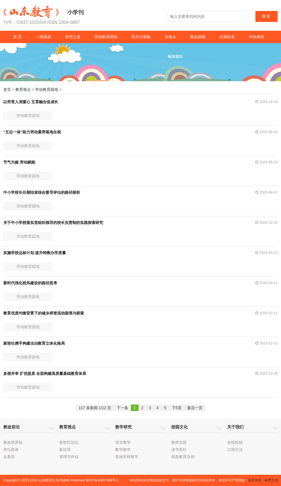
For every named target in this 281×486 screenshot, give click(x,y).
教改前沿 (11, 427)
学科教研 (256, 37)
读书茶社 (179, 449)
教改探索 (198, 37)
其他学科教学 (126, 456)
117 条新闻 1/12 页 (94, 408)
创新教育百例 (182, 456)
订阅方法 (235, 449)
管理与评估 (68, 456)
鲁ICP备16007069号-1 (102, 480)
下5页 (177, 408)
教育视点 (23, 89)
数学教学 (123, 449)
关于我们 (235, 427)
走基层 (9, 456)
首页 (7, 89)
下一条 (122, 408)
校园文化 (179, 427)
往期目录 (227, 37)
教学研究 (123, 427)
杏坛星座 (11, 449)
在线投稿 (235, 442)
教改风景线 (13, 442)
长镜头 (170, 37)
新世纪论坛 (68, 442)
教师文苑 (179, 442)
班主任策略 (141, 37)
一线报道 (43, 37)
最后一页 (195, 408)
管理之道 (72, 37)
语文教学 (123, 442)
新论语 (65, 449)
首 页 (17, 37)
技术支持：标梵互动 (263, 480)
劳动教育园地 (105, 37)
